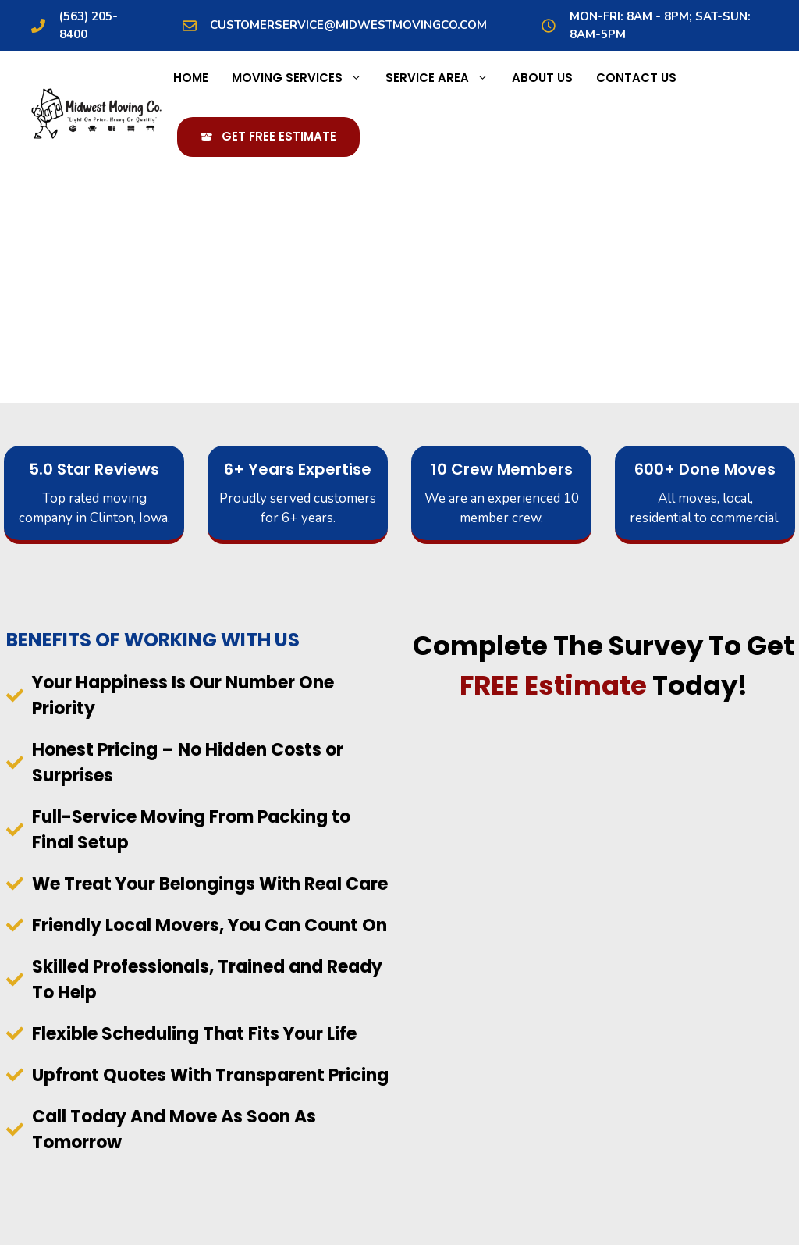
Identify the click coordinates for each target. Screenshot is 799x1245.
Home (190, 77)
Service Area (442, 78)
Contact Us (636, 77)
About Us (542, 77)
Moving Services (303, 78)
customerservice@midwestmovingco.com (348, 25)
